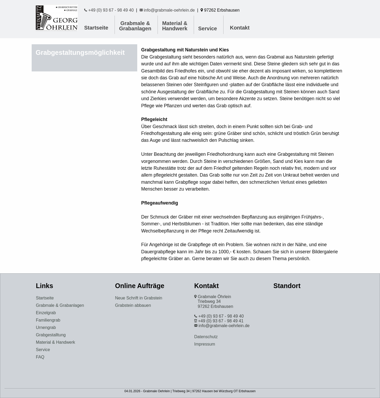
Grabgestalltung (51, 335)
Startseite (96, 28)
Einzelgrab (46, 312)
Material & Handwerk (174, 25)
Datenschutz (206, 336)
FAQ (40, 357)
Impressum (204, 344)
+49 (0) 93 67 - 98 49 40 (109, 10)
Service (207, 28)
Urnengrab (46, 327)
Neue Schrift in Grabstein (138, 298)
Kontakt (239, 28)
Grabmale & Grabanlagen (135, 25)
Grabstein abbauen (133, 305)
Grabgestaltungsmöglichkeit (80, 52)
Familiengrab (48, 320)
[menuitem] (136, 26)
